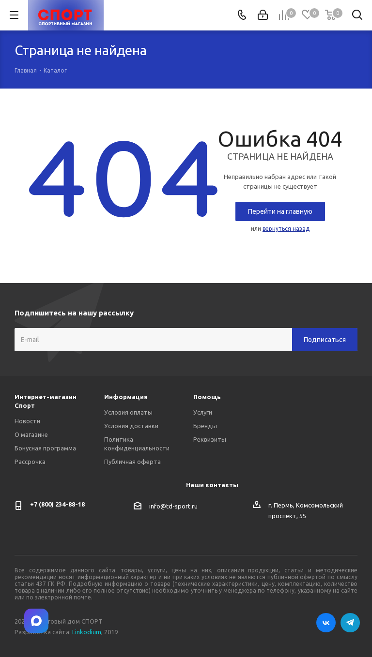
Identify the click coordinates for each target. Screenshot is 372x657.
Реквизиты (209, 439)
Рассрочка (30, 461)
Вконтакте (326, 622)
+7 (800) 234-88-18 (57, 504)
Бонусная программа (45, 448)
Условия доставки (131, 425)
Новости (27, 421)
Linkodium (86, 631)
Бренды (205, 425)
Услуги (202, 412)
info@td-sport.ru (173, 506)
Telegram (350, 622)
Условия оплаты (128, 412)
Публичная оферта (132, 461)
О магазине (31, 434)
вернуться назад (286, 228)
